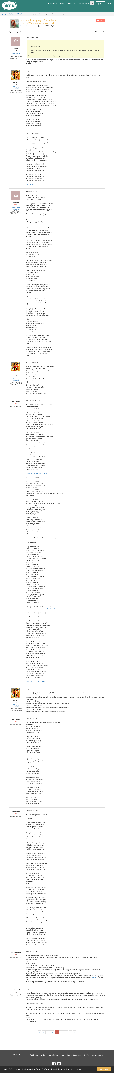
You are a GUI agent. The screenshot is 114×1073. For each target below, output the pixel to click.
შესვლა (100, 3)
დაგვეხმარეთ (53, 1055)
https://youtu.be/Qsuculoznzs (35, 682)
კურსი (62, 3)
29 (47, 1032)
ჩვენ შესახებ (34, 1055)
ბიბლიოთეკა (84, 3)
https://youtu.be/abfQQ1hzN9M (36, 473)
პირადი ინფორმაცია (74, 1055)
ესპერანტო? (52, 3)
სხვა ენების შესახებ (15, 14)
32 (61, 1032)
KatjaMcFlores (25, 26)
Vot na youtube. (31, 184)
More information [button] (77, 1069)
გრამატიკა (71, 3)
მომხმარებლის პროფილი (15, 54)
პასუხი (100, 20)
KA (109, 3)
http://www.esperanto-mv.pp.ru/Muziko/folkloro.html (43, 609)
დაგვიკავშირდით (97, 1055)
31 (57, 1032)
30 (52, 1032)
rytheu (94, 978)
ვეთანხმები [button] (104, 1069)
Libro (62, 1055)
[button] (92, 3)
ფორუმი (4, 14)
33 (66, 1032)
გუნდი (43, 1055)
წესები (86, 1055)
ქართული (16, 1054)
